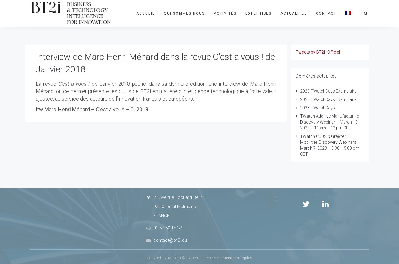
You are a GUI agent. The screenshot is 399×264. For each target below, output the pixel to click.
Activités (225, 13)
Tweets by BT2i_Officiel (318, 52)
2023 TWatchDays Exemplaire (328, 91)
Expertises (258, 13)
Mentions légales (237, 258)
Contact (326, 13)
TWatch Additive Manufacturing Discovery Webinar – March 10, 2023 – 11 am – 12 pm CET (329, 122)
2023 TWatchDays (317, 107)
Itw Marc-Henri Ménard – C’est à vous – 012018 (92, 109)
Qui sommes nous (184, 13)
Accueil (145, 13)
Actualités (293, 13)
